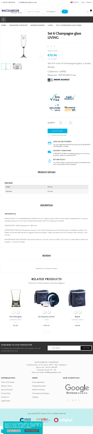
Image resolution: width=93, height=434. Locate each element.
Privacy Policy (6, 393)
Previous (44, 332)
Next (48, 332)
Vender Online (46, 413)
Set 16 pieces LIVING (46, 317)
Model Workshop (38, 390)
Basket (77, 317)
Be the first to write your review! (46, 268)
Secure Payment (7, 390)
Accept (14, 430)
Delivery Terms (6, 386)
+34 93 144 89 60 (8, 2)
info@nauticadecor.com (28, 2)
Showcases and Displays (40, 393)
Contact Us (5, 397)
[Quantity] (65, 123)
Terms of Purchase (7, 382)
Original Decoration (39, 386)
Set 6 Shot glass (16, 317)
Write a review (53, 51)
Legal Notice (5, 401)
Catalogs (35, 397)
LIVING (46, 320)
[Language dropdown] (74, 2)
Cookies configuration (32, 431)
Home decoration (38, 382)
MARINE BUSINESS (15, 320)
